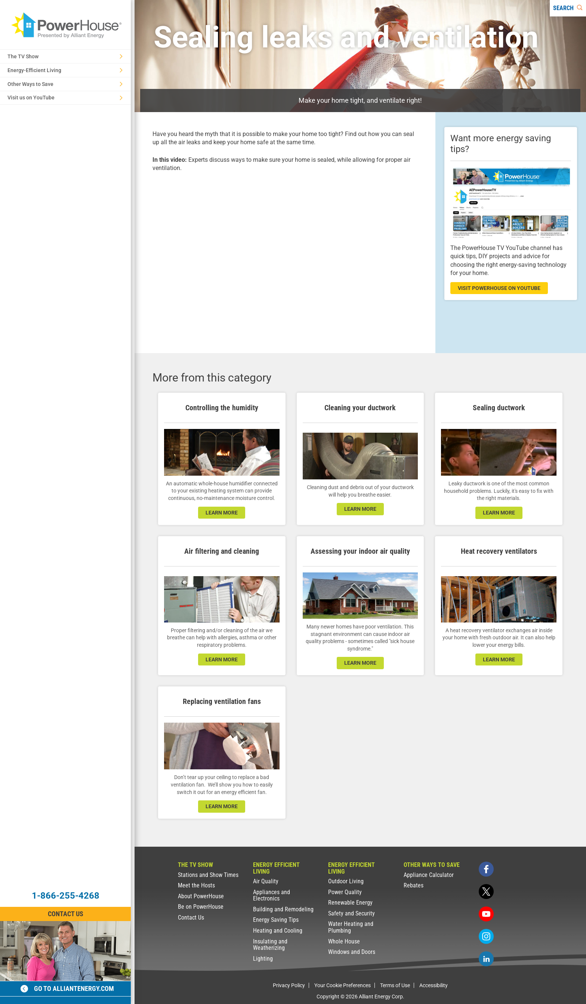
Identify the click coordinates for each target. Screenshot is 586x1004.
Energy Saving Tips (276, 919)
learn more (222, 513)
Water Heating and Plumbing (350, 927)
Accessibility (433, 985)
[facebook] (486, 869)
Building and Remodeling (283, 909)
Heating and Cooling (277, 930)
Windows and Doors (351, 951)
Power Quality (345, 892)
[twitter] (486, 891)
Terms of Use (395, 985)
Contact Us (191, 917)
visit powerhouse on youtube (499, 288)
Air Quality (265, 881)
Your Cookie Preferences (342, 985)
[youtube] (486, 913)
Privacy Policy (289, 985)
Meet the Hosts (196, 885)
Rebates (413, 885)
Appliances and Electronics (271, 895)
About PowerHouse (201, 896)
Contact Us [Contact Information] (65, 914)
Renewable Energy (350, 902)
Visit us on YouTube (65, 98)
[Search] (568, 8)
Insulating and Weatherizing (270, 945)
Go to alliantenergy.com (67, 988)
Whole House (344, 941)
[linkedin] (486, 958)
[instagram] (486, 936)
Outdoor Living (346, 881)
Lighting (263, 958)
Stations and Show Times (208, 874)
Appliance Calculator (429, 874)
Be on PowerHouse (200, 906)
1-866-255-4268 (65, 895)
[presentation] (284, 256)
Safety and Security (351, 913)
